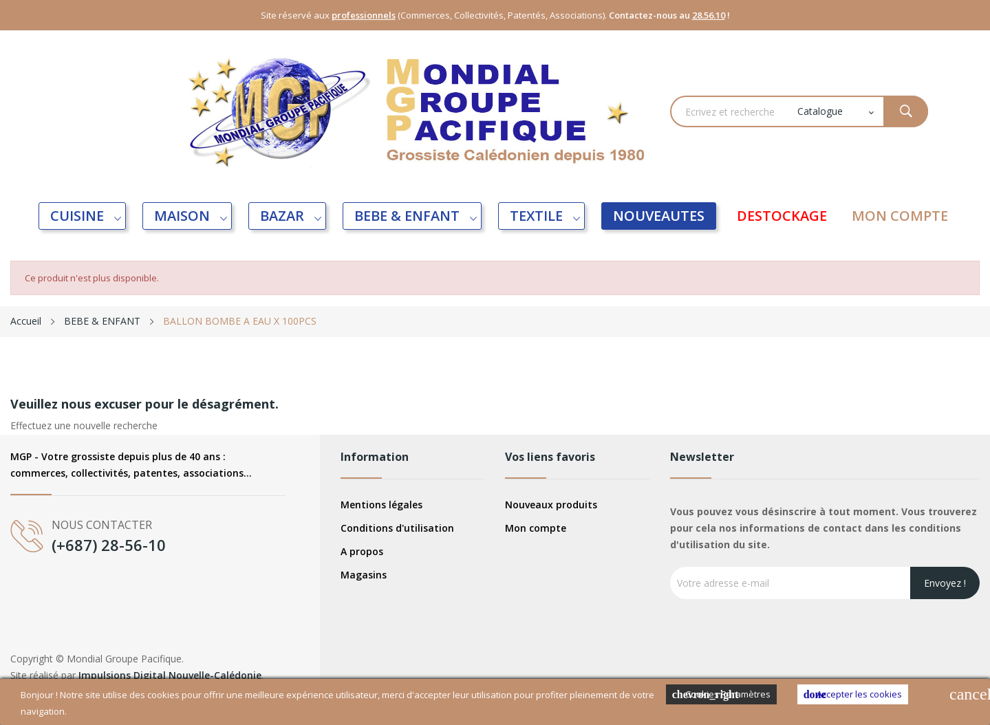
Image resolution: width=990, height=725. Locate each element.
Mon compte (535, 527)
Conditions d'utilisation (397, 527)
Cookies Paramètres (721, 694)
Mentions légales (381, 504)
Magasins (364, 574)
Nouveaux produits (551, 504)
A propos (362, 551)
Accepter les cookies (853, 694)
